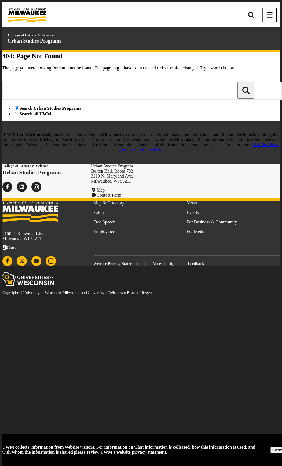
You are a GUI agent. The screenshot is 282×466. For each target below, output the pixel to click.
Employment (105, 231)
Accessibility (163, 263)
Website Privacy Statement (116, 263)
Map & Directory (109, 203)
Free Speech (105, 222)
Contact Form (109, 195)
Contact (14, 247)
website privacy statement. (141, 452)
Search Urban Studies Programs (50, 108)
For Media (196, 231)
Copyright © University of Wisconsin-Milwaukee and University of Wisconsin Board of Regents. (78, 293)
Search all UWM (35, 113)
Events (193, 212)
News (192, 203)
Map (101, 190)
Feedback (196, 263)
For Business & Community (212, 222)
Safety (99, 212)
